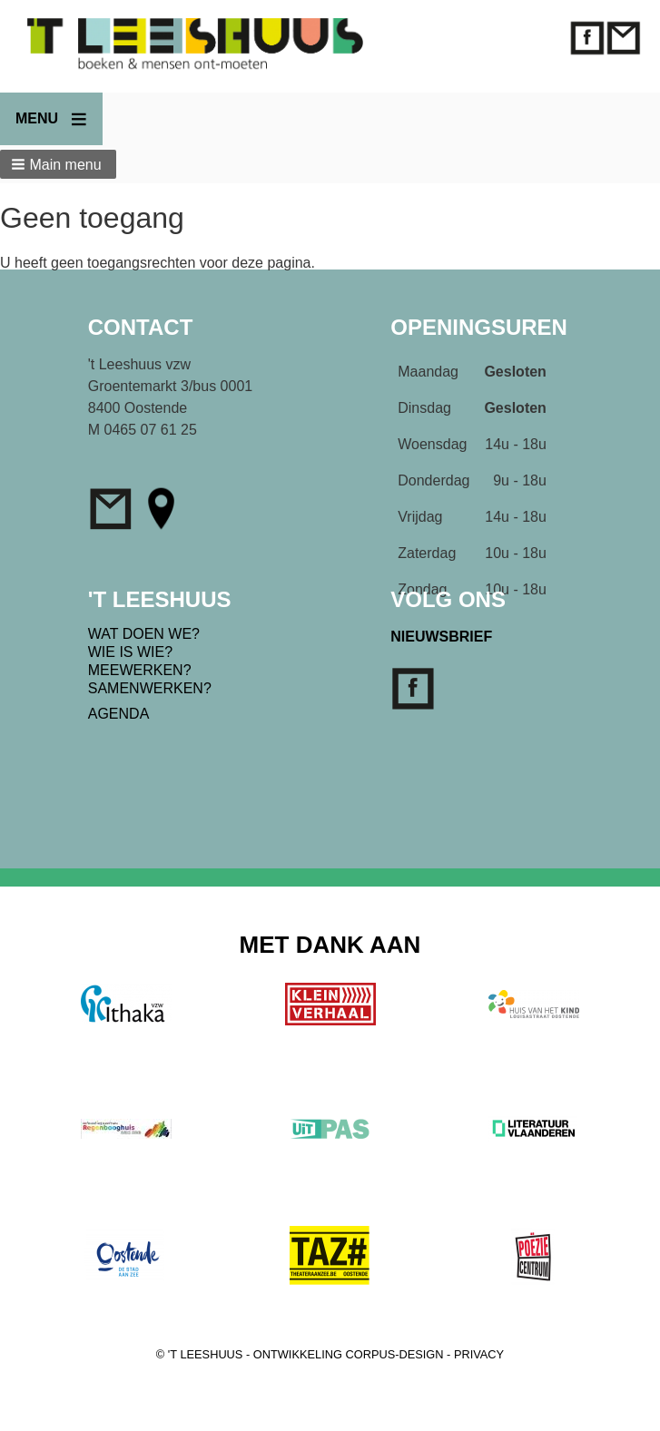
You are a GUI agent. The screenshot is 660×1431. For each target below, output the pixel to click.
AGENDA (119, 713)
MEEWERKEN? (140, 670)
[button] (58, 164)
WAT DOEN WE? (144, 634)
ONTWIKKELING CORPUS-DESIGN (348, 1354)
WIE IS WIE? (130, 652)
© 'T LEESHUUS (199, 1354)
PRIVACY (479, 1354)
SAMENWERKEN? (150, 688)
